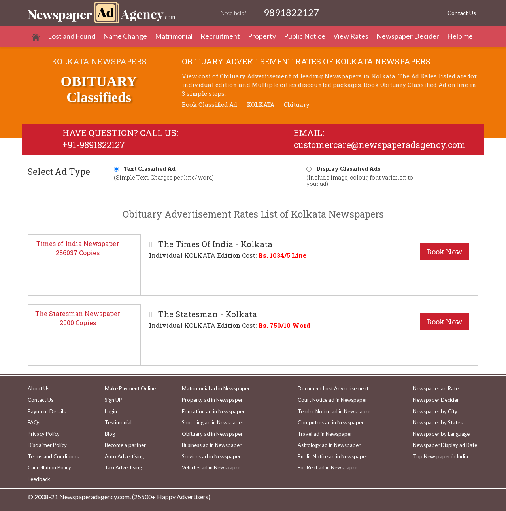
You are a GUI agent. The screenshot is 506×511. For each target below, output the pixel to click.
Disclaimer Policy (47, 445)
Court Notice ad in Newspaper (332, 400)
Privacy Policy (44, 434)
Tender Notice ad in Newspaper (334, 411)
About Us (38, 388)
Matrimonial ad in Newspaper (216, 388)
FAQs (34, 422)
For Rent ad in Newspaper (327, 467)
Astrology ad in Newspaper (329, 445)
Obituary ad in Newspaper (212, 434)
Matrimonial (174, 36)
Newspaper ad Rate (436, 388)
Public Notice (304, 36)
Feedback (39, 479)
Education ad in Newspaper (213, 411)
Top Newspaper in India (440, 456)
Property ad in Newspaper (212, 400)
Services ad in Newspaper (211, 456)
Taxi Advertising (123, 467)
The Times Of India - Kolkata (214, 244)
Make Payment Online (130, 388)
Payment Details (47, 411)
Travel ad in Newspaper (325, 434)
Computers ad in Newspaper (331, 422)
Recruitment (220, 36)
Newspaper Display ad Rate (445, 445)
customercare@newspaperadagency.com (380, 144)
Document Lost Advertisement (333, 388)
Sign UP (113, 400)
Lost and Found (71, 36)
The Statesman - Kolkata (206, 314)
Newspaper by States (438, 422)
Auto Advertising (124, 456)
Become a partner (125, 445)
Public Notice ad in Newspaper (333, 456)
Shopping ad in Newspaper (213, 422)
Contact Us (461, 12)
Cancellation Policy (49, 467)
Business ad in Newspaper (212, 445)
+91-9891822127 (93, 144)
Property (262, 36)
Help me (460, 36)
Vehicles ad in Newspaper (211, 467)
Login (111, 411)
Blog (110, 434)
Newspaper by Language (441, 434)
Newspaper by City (435, 411)
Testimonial (118, 422)
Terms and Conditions (53, 456)
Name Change (125, 36)
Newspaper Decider (407, 36)
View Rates (350, 36)
